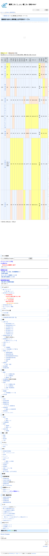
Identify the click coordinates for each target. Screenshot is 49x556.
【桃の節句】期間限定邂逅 (7, 282)
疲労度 (5, 438)
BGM (4, 454)
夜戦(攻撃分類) (9, 354)
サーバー (5, 456)
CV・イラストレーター (9, 452)
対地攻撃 (8, 359)
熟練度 (11, 355)
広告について (19, 553)
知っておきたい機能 (8, 306)
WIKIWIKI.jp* (12, 553)
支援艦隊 (8, 347)
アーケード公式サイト (8, 518)
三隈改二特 (5, 164)
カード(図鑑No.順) (10, 384)
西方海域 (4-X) (9, 330)
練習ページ (6, 528)
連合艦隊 (5, 366)
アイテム (5, 444)
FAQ (4, 308)
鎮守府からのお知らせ (8, 293)
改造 (4, 399)
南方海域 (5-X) (9, 332)
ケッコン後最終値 (10, 405)
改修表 (7, 430)
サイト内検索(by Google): (7, 258)
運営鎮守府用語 (7, 451)
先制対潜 (13, 357)
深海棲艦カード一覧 (11, 392)
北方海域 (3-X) (9, 327)
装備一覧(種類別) (10, 387)
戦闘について (6, 350)
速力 (16, 349)
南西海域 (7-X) (9, 328)
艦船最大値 (6, 15)
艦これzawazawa (7, 485)
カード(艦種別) (9, 375)
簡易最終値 (6, 404)
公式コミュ (6, 506)
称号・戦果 (8, 364)
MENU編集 (45, 546)
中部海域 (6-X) (9, 333)
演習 (4, 344)
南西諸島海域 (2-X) (10, 325)
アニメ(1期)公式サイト (9, 515)
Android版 (5, 312)
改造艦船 (5, 379)
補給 (4, 435)
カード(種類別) (9, 386)
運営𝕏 (5, 266)
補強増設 (5, 410)
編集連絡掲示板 (7, 502)
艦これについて (7, 289)
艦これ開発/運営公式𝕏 (8, 508)
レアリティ (6, 389)
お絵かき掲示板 (7, 480)
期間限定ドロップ (7, 338)
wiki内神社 (5, 463)
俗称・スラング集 (7, 468)
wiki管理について (7, 525)
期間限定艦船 (6, 380)
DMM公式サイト (7, 520)
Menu (7, 12)
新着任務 (8, 317)
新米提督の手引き (7, 304)
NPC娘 (5, 394)
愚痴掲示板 (6, 483)
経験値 (5, 362)
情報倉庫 (5, 469)
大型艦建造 (6, 422)
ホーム (3, 12)
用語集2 (5, 466)
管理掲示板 (6, 500)
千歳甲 (5, 66)
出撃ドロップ (6, 342)
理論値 (7, 425)
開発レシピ (8, 427)
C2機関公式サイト (7, 512)
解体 (7, 418)
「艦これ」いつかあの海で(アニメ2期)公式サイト (15, 517)
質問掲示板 (6, 478)
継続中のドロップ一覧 (11, 340)
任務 (4, 317)
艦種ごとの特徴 (10, 461)
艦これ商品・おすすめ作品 (10, 471)
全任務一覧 (13, 317)
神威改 (5, 133)
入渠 (4, 440)
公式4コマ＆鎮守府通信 (9, 513)
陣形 (7, 361)
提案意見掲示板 (7, 497)
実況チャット (6, 491)
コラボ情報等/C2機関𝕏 (9, 510)
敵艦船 (5, 391)
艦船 (4, 372)
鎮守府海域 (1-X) (10, 323)
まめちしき (6, 458)
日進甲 (5, 204)
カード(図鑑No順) (10, 374)
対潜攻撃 (8, 357)
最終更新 (12, 12)
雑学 (4, 459)
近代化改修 (6, 400)
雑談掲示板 (6, 482)
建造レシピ (8, 420)
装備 (4, 382)
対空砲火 (15, 355)
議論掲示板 (6, 498)
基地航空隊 (6, 367)
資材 (4, 437)
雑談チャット (6, 489)
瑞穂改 (5, 100)
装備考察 (5, 407)
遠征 (4, 345)
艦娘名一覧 (8, 377)
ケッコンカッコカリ (8, 412)
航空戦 (7, 355)
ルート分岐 (6, 349)
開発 (4, 424)
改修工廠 (5, 429)
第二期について (10, 291)
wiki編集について (7, 526)
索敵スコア (12, 349)
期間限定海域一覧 (7, 335)
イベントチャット (7, 493)
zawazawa (33, 553)
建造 (4, 417)
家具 (4, 446)
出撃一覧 (5, 321)
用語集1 (5, 464)
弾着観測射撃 (9, 352)
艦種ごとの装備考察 (11, 409)
